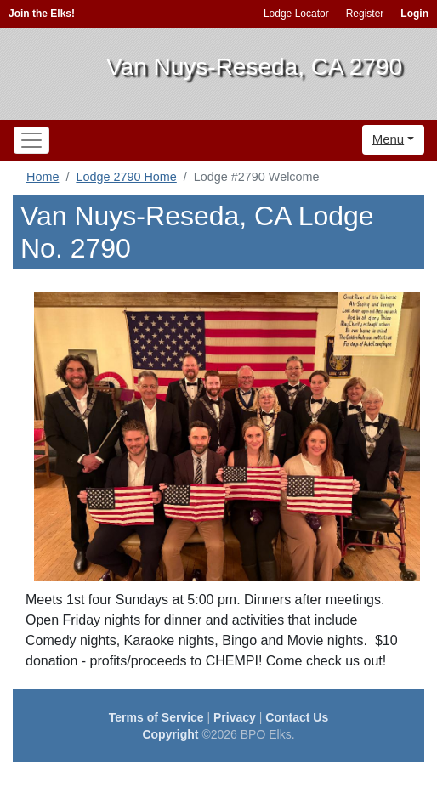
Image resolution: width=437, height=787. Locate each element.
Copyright (170, 734)
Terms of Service (156, 717)
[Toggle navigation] (31, 140)
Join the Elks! (42, 14)
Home (42, 177)
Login (414, 14)
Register (365, 14)
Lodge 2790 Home (126, 177)
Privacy (234, 717)
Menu (388, 139)
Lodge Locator (296, 14)
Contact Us (296, 717)
